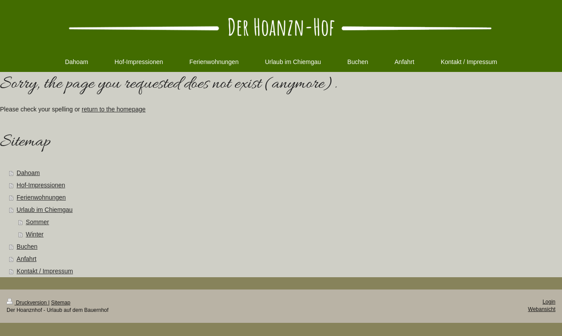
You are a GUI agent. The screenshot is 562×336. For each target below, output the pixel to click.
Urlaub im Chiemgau (45, 209)
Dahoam (28, 172)
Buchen (27, 246)
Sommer (37, 221)
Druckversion (27, 303)
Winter (34, 234)
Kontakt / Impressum (45, 271)
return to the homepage (114, 109)
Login (549, 302)
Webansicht (541, 309)
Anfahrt (26, 258)
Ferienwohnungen (41, 197)
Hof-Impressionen (41, 185)
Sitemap (60, 303)
